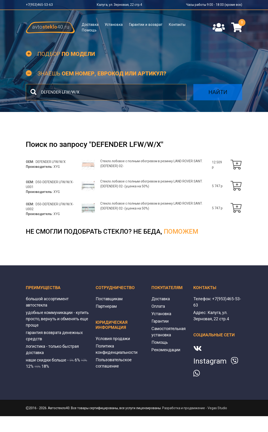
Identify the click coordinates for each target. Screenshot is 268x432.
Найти (217, 92)
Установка (114, 24)
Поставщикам (109, 298)
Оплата (158, 306)
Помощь (89, 30)
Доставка (90, 24)
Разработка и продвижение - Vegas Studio (194, 408)
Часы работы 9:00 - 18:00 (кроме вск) (214, 5)
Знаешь (101, 73)
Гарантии (160, 321)
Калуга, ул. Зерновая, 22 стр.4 (119, 5)
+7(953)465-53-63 (39, 5)
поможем (181, 231)
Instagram (210, 361)
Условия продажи (113, 338)
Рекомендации (165, 349)
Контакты (177, 24)
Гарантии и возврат (145, 24)
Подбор (66, 54)
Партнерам (106, 306)
